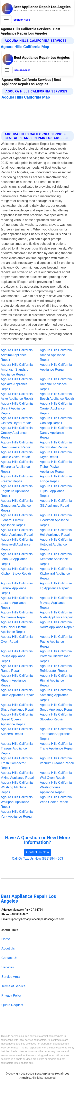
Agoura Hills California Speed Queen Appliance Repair (17, 719)
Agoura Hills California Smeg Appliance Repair (57, 707)
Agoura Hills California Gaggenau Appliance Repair (17, 505)
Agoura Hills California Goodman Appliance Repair (56, 520)
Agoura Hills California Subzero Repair (17, 731)
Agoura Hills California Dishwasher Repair (56, 445)
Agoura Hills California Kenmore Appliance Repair (56, 559)
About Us (8, 948)
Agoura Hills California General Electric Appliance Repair (17, 520)
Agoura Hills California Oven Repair (17, 639)
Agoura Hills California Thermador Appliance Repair (56, 733)
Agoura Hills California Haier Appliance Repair (17, 532)
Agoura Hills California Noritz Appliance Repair (57, 624)
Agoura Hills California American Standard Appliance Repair (17, 369)
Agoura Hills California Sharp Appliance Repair (18, 707)
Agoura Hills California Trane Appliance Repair (57, 746)
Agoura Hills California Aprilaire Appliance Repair (17, 384)
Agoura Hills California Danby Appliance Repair (56, 432)
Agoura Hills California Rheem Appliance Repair (17, 680)
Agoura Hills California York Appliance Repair (17, 814)
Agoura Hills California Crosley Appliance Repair (17, 432)
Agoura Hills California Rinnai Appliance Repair (56, 680)
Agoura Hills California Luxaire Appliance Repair (17, 602)
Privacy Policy (11, 995)
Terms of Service (13, 986)
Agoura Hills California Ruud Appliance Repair (17, 692)
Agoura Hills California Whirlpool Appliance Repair (17, 802)
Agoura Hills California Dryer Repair (56, 454)
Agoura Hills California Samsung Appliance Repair (56, 695)
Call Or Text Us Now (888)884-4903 (37, 858)
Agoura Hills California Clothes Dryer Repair (17, 420)
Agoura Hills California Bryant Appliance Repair (17, 408)
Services (7, 967)
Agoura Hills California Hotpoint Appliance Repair (56, 544)
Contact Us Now (37, 852)
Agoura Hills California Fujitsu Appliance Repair (56, 491)
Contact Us (9, 958)
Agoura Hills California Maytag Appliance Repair (56, 602)
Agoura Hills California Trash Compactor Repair (17, 763)
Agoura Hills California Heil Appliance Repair (56, 532)
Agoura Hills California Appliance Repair (56, 367)
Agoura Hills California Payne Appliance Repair (56, 641)
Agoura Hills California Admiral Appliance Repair (17, 355)
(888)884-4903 (21, 19)
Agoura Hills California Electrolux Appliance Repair (17, 466)
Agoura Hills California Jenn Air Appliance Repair (17, 559)
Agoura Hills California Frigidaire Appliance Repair (17, 491)
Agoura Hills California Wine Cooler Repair (56, 799)
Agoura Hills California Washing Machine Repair (17, 787)
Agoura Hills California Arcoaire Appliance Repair (56, 384)
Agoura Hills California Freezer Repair (17, 478)
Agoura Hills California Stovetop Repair (56, 717)
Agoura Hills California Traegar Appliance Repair (17, 748)
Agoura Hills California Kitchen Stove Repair (17, 571)
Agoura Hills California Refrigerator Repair (56, 668)
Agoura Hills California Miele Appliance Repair (56, 614)
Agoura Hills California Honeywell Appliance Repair (17, 544)
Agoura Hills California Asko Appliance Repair (17, 396)
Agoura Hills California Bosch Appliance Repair (57, 396)
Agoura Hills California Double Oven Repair (17, 454)
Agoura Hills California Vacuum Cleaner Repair (57, 760)
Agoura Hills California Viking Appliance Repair (18, 775)
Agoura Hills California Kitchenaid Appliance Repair (56, 573)
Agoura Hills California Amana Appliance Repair (56, 355)
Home (5, 939)
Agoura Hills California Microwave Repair (17, 614)
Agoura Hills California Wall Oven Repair (56, 775)
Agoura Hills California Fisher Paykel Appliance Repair (56, 466)
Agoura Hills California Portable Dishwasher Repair (56, 656)
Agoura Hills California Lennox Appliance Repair (17, 588)
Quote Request (12, 1005)
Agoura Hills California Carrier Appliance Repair (56, 408)
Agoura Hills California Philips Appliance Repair (17, 656)
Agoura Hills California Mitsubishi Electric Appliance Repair (17, 627)
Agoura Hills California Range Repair (17, 668)
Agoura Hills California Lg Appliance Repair (56, 585)
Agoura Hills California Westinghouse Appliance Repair (56, 787)
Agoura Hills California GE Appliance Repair (56, 503)
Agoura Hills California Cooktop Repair (56, 420)
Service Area (10, 976)
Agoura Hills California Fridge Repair (56, 478)
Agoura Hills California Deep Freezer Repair (17, 445)
